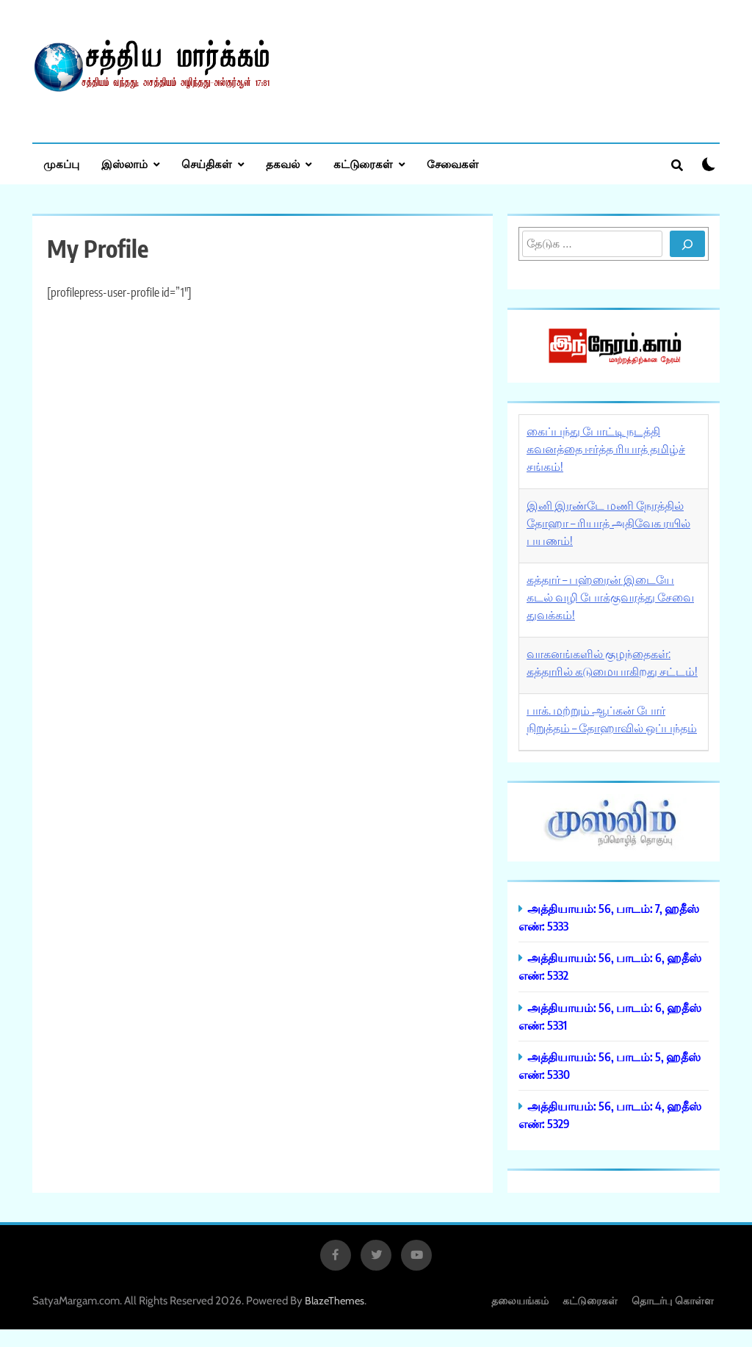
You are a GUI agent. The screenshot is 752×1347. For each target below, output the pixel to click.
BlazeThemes (334, 1300)
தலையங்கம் (520, 1300)
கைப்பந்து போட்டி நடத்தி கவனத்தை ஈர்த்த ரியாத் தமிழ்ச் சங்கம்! (606, 449)
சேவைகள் (453, 163)
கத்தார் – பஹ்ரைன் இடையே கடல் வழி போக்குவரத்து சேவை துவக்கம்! (610, 597)
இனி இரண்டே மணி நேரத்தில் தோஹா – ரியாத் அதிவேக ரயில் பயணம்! (608, 523)
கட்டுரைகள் (363, 163)
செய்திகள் (206, 163)
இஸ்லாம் (124, 163)
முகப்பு (61, 163)
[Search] (687, 244)
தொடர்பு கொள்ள (673, 1300)
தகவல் (283, 163)
